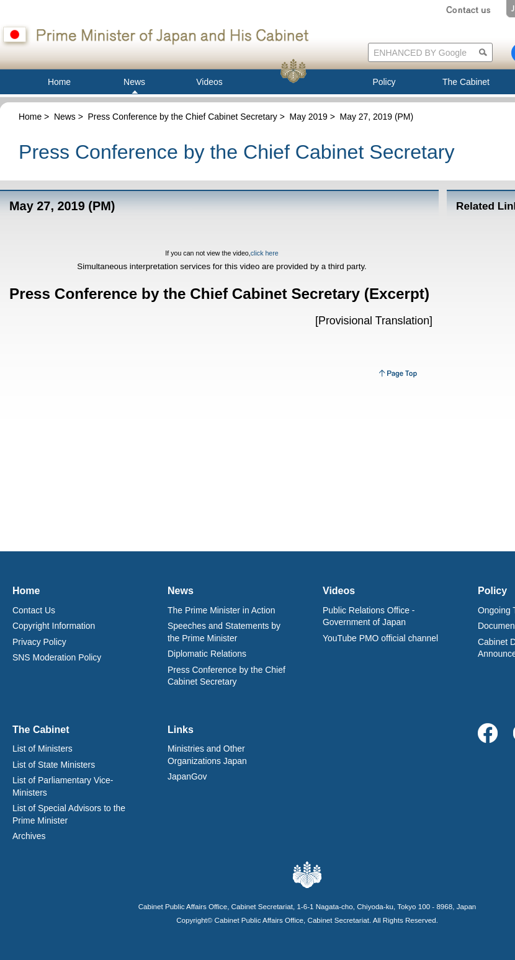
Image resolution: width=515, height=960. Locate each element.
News (65, 117)
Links (181, 729)
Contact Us (33, 610)
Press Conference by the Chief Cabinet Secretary (182, 117)
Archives (28, 836)
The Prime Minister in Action (221, 610)
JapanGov (187, 776)
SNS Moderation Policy (56, 657)
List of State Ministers (53, 765)
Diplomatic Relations (207, 654)
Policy (492, 590)
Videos (339, 590)
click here (265, 253)
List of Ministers (42, 748)
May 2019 (309, 117)
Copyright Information (53, 626)
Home (30, 117)
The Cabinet (40, 729)
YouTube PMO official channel (380, 638)
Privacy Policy (39, 642)
